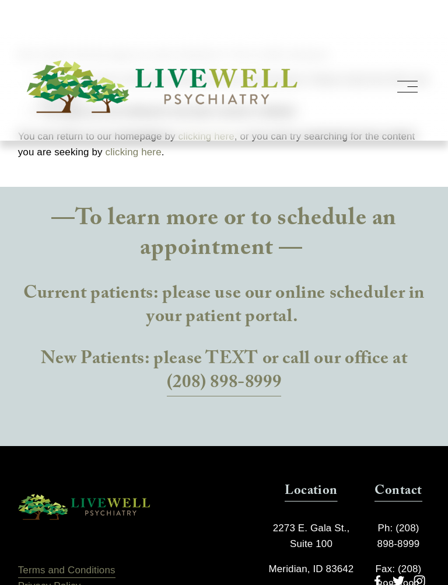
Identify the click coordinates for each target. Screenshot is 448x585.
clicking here (134, 152)
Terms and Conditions (67, 570)
